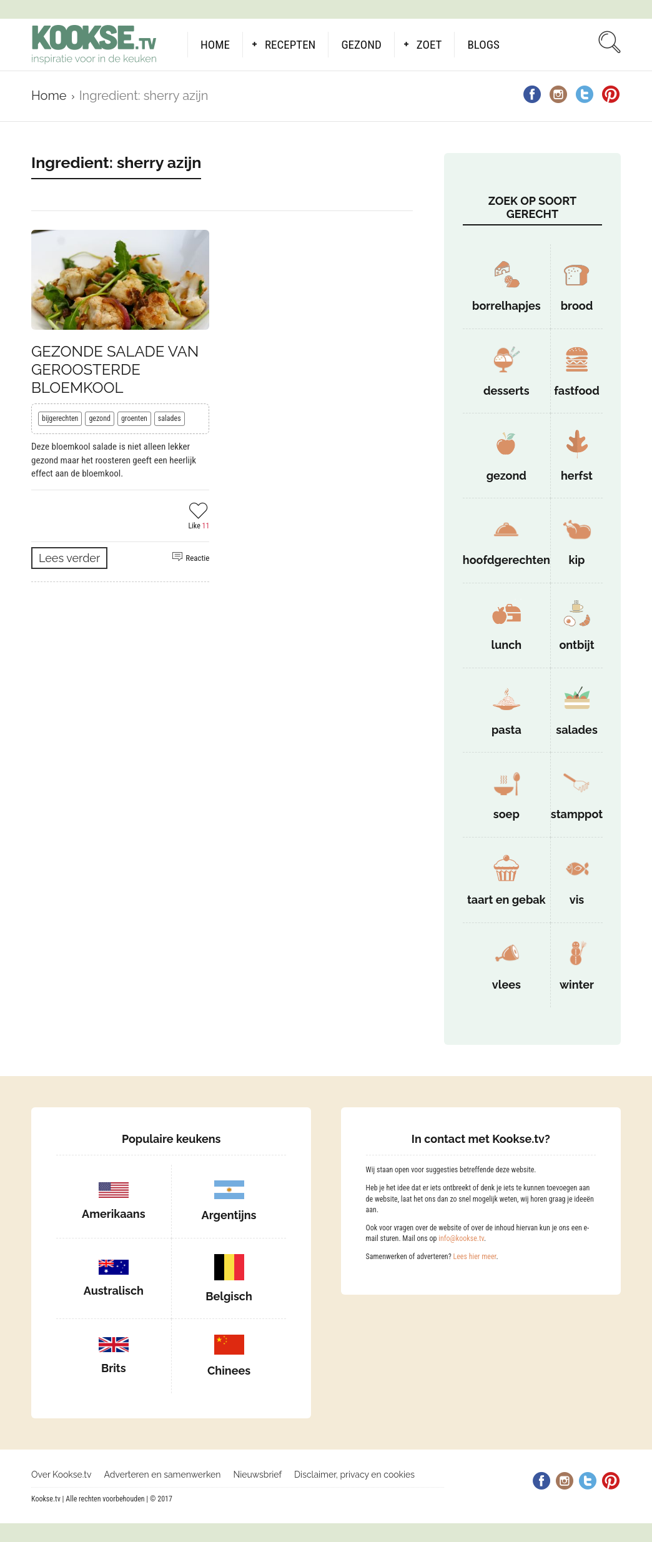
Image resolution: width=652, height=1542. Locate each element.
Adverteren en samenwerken (162, 1475)
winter (577, 984)
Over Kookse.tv (61, 1475)
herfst (577, 475)
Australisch (114, 1290)
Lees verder (69, 558)
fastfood (577, 390)
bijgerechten (60, 418)
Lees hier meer (474, 1256)
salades (169, 418)
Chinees (228, 1370)
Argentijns (229, 1215)
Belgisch (228, 1296)
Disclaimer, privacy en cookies (354, 1475)
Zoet (429, 44)
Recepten (290, 44)
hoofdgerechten (506, 559)
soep (506, 814)
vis (577, 899)
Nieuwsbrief (257, 1475)
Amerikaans (114, 1213)
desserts (506, 390)
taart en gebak (506, 899)
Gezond (361, 44)
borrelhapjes (506, 305)
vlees (506, 984)
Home (215, 44)
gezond (100, 418)
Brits (113, 1368)
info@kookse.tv (461, 1238)
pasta (506, 729)
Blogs (483, 44)
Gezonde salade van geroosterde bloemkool (115, 369)
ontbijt (576, 644)
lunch (506, 644)
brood (577, 305)
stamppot (577, 814)
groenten (134, 418)
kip (576, 559)
